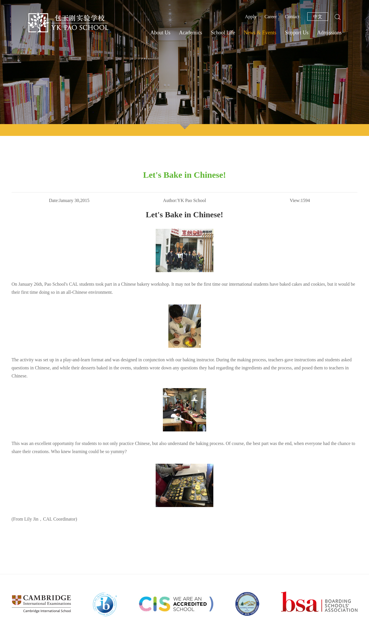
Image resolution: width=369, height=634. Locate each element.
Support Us (296, 32)
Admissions (329, 32)
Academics (190, 32)
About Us (160, 32)
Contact (292, 16)
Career (271, 16)
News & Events (260, 32)
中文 (317, 16)
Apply (251, 16)
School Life (223, 32)
